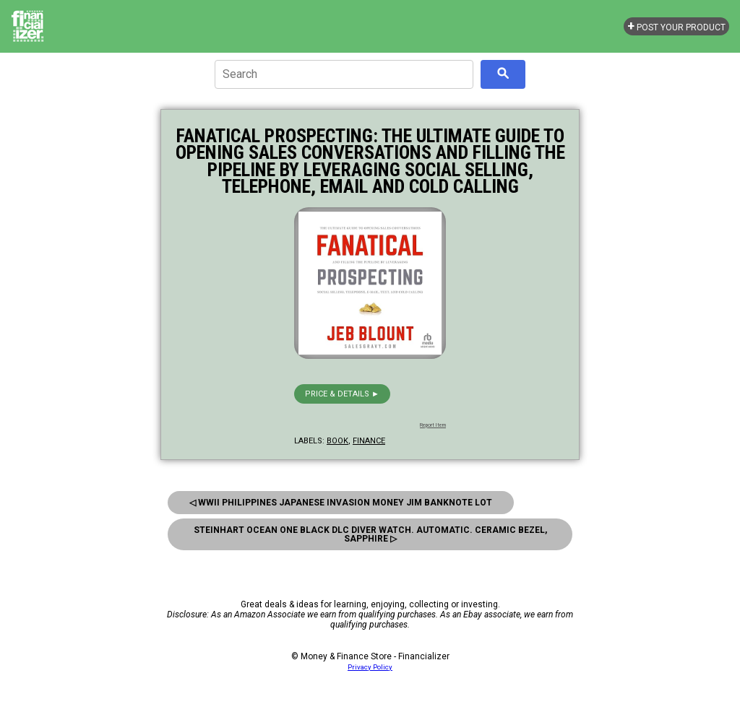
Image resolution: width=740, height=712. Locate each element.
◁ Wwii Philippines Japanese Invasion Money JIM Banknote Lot (340, 503)
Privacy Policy (370, 667)
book (337, 441)
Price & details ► (342, 394)
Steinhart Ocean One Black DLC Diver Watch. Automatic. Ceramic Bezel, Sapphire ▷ (370, 534)
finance (369, 441)
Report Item (433, 425)
